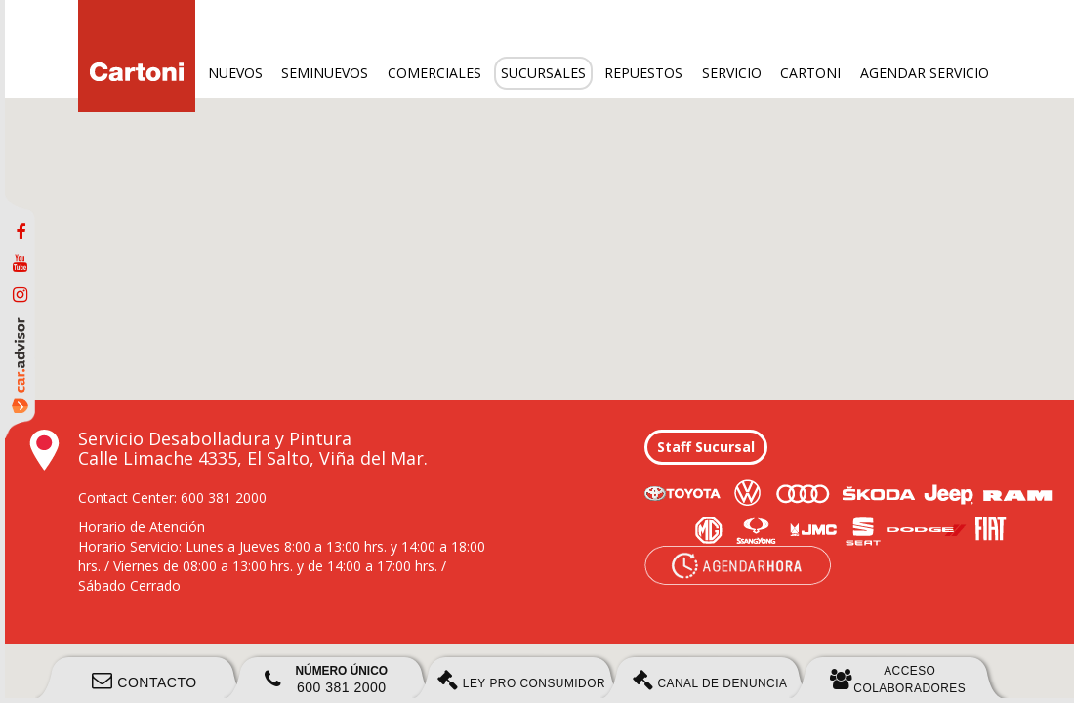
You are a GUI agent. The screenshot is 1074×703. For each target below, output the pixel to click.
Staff (706, 446)
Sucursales (543, 72)
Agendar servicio (924, 72)
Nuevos (235, 72)
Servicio (732, 72)
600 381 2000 (326, 679)
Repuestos (643, 72)
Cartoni (810, 72)
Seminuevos (324, 72)
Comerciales (434, 72)
